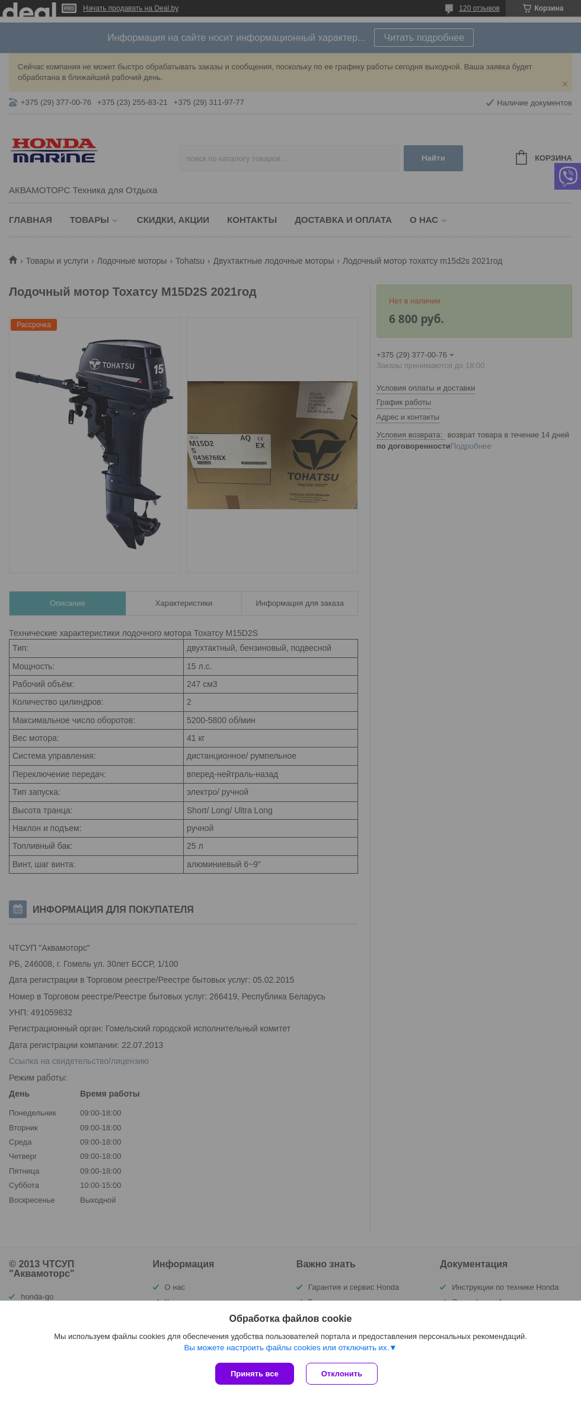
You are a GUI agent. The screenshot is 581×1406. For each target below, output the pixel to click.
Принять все (255, 1373)
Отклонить (341, 1373)
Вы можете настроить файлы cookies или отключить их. (286, 1347)
